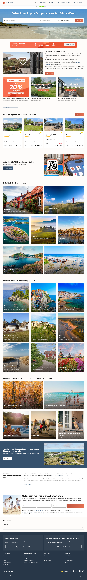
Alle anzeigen (79, 114)
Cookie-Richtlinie (68, 556)
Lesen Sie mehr (7, 458)
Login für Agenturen (7, 562)
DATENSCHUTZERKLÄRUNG (28, 512)
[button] (4, 7)
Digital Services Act (69, 560)
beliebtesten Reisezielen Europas (59, 475)
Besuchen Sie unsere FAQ (23, 547)
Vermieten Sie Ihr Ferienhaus (64, 547)
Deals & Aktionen (47, 560)
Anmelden (75, 506)
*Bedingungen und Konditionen (10, 107)
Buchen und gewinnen (69, 44)
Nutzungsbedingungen (28, 560)
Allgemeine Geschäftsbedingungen (31, 562)
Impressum (5, 564)
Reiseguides (46, 558)
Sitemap (66, 562)
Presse (4, 560)
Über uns (5, 556)
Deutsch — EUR (66, 571)
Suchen (79, 20)
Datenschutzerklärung (69, 558)
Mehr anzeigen (28, 484)
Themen (46, 556)
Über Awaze (5, 558)
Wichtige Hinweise (28, 558)
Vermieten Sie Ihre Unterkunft (63, 2)
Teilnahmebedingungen (38, 510)
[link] (16, 90)
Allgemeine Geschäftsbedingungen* (76, 576)
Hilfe (74, 2)
